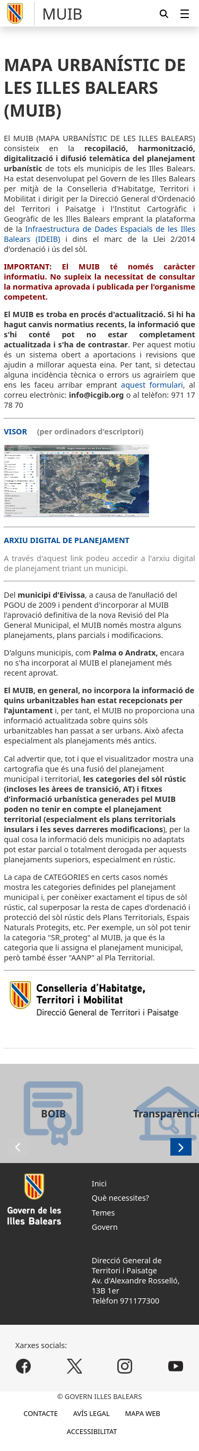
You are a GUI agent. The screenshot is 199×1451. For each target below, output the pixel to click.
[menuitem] (184, 13)
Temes (103, 1213)
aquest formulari (152, 385)
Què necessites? (120, 1198)
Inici (99, 1183)
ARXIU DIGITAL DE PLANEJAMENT (66, 540)
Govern (105, 1227)
